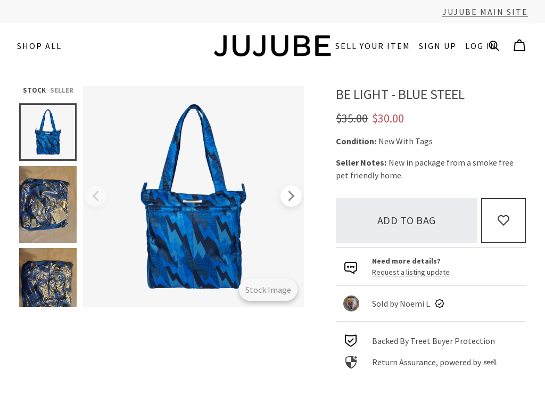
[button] (493, 45)
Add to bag (406, 220)
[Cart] (519, 45)
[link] (430, 303)
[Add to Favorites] (503, 220)
